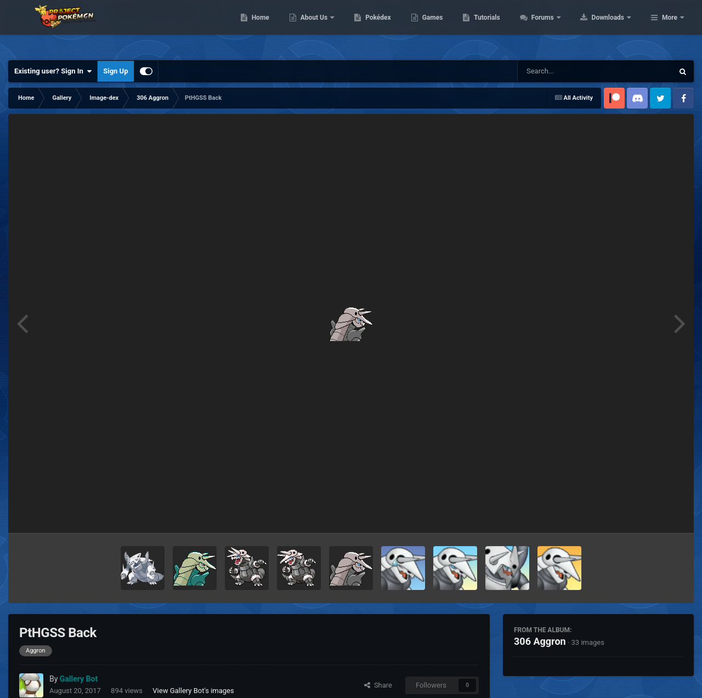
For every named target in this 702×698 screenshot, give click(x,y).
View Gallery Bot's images (193, 690)
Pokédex (448, 27)
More (669, 27)
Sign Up (115, 71)
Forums (613, 27)
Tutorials (556, 27)
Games (502, 27)
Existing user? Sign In (53, 71)
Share (378, 685)
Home (329, 27)
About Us (384, 27)
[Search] (568, 71)
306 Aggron (540, 641)
